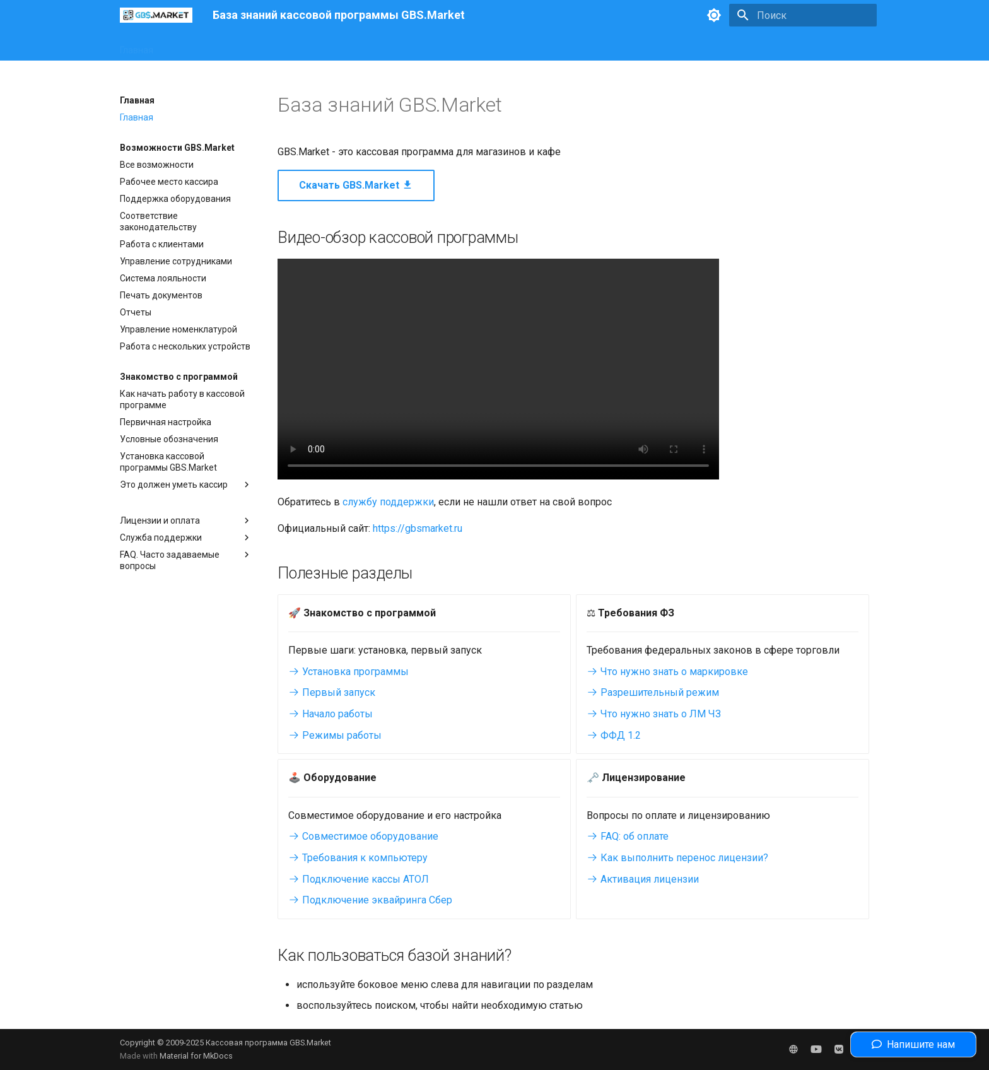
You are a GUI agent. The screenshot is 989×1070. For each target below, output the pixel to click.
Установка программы (348, 672)
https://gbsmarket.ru (417, 528)
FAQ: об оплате (628, 836)
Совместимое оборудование (363, 836)
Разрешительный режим (653, 692)
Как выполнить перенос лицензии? (677, 858)
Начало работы (330, 714)
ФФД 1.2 (614, 735)
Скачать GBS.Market (356, 185)
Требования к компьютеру (358, 858)
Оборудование (260, 46)
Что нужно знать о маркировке (667, 672)
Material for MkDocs (196, 1056)
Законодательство (346, 46)
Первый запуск (331, 692)
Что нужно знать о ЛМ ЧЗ (654, 714)
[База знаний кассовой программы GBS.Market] (156, 15)
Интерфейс (191, 46)
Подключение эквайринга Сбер (370, 900)
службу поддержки (388, 502)
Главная (136, 46)
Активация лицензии (643, 879)
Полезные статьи (436, 46)
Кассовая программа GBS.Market (268, 1042)
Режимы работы (335, 735)
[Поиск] (803, 15)
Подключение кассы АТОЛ (358, 879)
